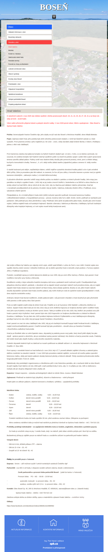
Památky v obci (13, 42)
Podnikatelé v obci (14, 84)
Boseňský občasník (14, 37)
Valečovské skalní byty (16, 57)
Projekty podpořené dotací (17, 104)
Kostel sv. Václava (14, 54)
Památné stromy (13, 61)
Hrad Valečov (12, 47)
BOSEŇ (54, 7)
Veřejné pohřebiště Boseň (17, 99)
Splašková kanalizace (15, 94)
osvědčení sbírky (78, 497)
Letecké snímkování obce (16, 69)
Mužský (10, 50)
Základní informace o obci (17, 32)
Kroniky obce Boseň (15, 79)
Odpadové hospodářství (16, 89)
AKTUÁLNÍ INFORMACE (21, 530)
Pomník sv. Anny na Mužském (18, 64)
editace (61, 541)
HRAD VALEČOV (85, 531)
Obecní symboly (13, 74)
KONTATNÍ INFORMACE (53, 530)
